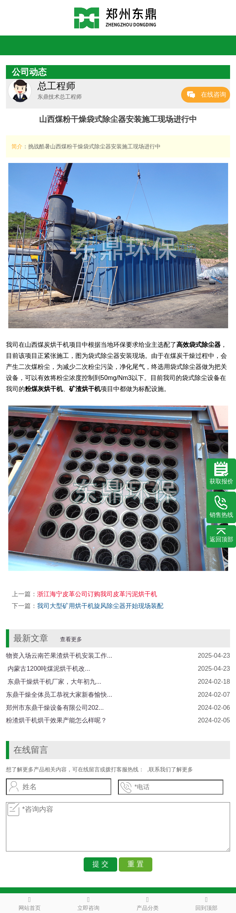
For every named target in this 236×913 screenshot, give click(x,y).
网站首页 (29, 902)
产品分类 (147, 902)
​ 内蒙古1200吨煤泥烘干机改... (48, 668)
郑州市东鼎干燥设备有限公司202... (55, 707)
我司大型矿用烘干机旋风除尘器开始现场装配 (100, 605)
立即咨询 (88, 902)
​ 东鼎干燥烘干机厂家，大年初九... (53, 681)
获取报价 (221, 473)
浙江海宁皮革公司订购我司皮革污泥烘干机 (97, 594)
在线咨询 (213, 94)
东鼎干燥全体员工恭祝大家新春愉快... (59, 694)
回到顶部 (206, 902)
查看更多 (71, 639)
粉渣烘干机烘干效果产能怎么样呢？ (56, 720)
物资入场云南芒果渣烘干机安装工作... (59, 655)
